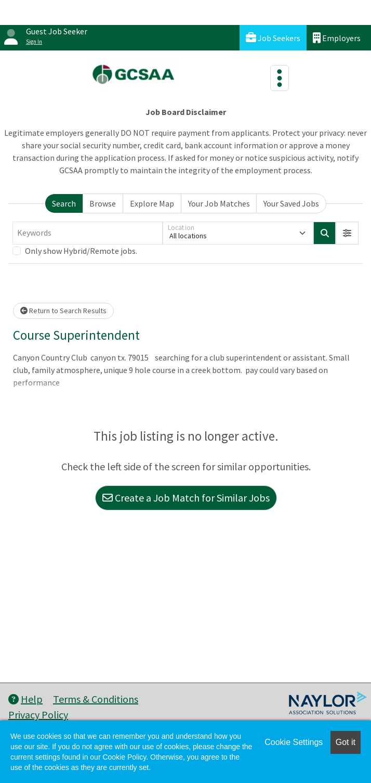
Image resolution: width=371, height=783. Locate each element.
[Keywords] (87, 233)
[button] (347, 233)
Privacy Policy (38, 714)
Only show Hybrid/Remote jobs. (81, 251)
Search (64, 203)
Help (25, 698)
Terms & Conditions (95, 698)
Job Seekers (273, 37)
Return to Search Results (63, 310)
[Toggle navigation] (279, 78)
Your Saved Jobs (291, 203)
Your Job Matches (219, 203)
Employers (337, 37)
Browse (102, 203)
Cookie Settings (293, 742)
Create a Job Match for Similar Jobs (186, 497)
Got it (345, 742)
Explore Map (152, 203)
